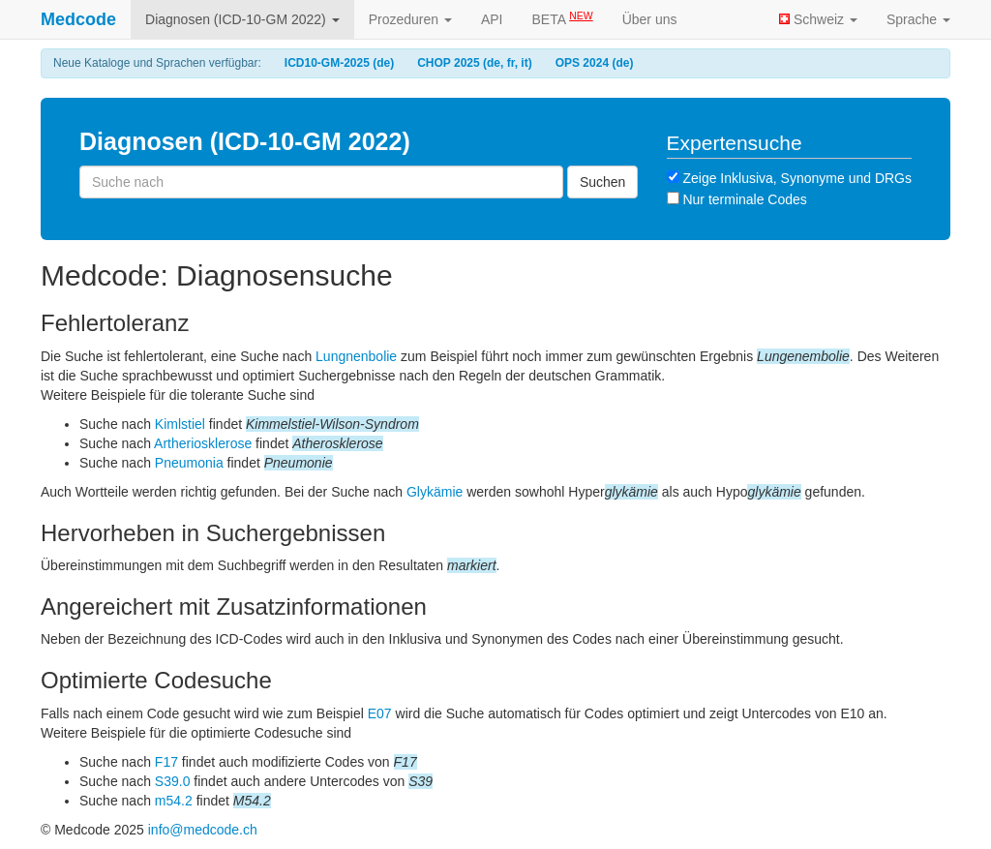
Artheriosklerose (203, 443)
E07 (380, 713)
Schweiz (818, 19)
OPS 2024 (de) (595, 63)
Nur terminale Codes (737, 199)
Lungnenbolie (356, 356)
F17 (166, 762)
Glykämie (434, 492)
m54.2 (174, 800)
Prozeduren (410, 19)
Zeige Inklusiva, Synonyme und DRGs (789, 178)
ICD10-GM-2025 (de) (339, 63)
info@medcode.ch (202, 829)
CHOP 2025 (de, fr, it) (474, 63)
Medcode (78, 19)
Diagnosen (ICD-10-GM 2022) (242, 19)
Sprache (918, 19)
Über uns (649, 19)
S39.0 (173, 781)
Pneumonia (189, 462)
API (492, 19)
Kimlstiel (180, 424)
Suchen (602, 182)
